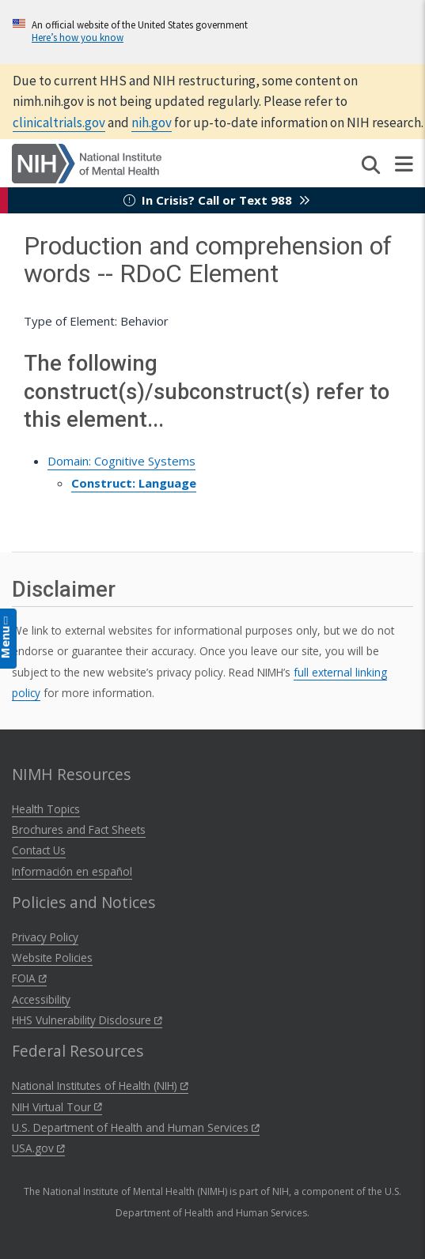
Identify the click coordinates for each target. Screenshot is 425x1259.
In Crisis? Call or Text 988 (216, 200)
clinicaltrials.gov (59, 122)
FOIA (29, 978)
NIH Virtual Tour (57, 1106)
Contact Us (39, 850)
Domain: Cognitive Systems (121, 461)
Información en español (72, 871)
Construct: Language (133, 483)
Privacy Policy (45, 936)
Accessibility (41, 999)
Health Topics (46, 808)
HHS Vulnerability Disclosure (87, 1019)
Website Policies (52, 957)
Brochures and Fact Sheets (79, 829)
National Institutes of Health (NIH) (100, 1085)
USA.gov (38, 1147)
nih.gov (151, 122)
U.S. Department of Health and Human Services (136, 1127)
